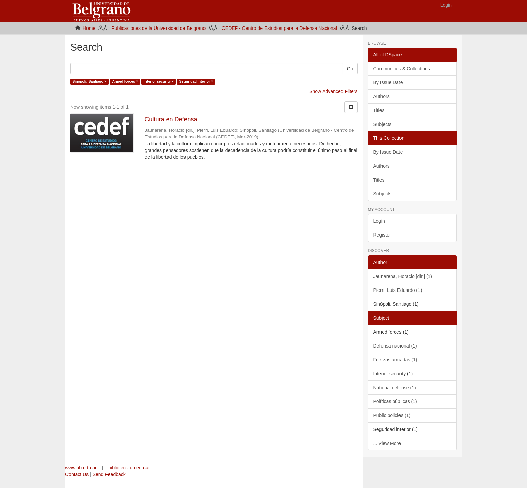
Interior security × (159, 81)
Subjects (382, 124)
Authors (381, 96)
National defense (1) (394, 387)
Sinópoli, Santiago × (89, 81)
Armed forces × (125, 81)
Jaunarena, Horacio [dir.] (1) (402, 276)
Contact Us (77, 474)
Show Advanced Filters (333, 91)
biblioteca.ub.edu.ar (129, 467)
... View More (387, 443)
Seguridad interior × (196, 81)
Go (350, 68)
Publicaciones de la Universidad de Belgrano (159, 28)
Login (379, 221)
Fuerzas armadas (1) (395, 359)
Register (382, 235)
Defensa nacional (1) (395, 346)
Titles (379, 110)
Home (89, 28)
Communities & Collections (401, 68)
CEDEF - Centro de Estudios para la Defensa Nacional (279, 28)
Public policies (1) (392, 415)
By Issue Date (388, 82)
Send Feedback (109, 474)
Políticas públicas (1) (395, 401)
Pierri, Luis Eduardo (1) (397, 290)
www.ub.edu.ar (81, 467)
